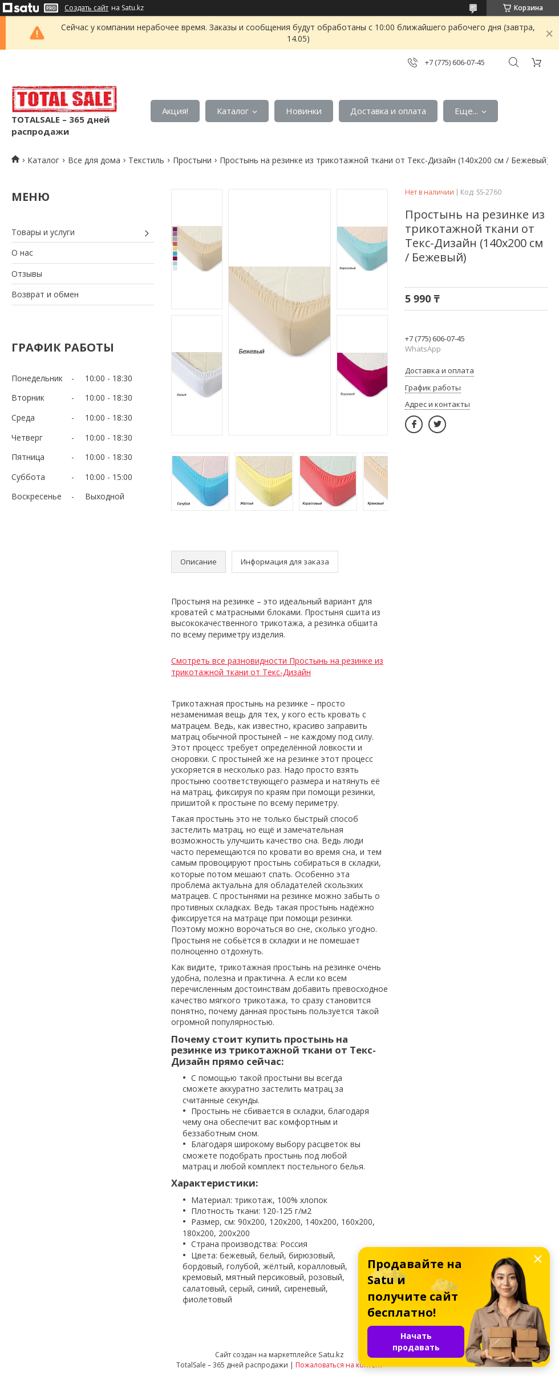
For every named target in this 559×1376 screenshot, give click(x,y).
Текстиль (146, 160)
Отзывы (26, 273)
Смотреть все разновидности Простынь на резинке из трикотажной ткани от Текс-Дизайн (277, 666)
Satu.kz (331, 1354)
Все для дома (94, 160)
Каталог (233, 110)
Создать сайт (86, 8)
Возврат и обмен (45, 294)
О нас (22, 252)
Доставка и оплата (388, 110)
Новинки (304, 110)
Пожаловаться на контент (339, 1365)
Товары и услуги (43, 232)
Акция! (175, 110)
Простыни (192, 160)
